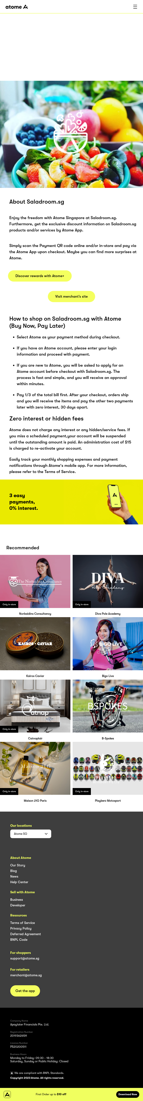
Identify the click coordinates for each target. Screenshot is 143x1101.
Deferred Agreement (25, 934)
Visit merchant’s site (71, 296)
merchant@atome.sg (26, 975)
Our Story (17, 865)
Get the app (25, 991)
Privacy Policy (20, 928)
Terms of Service (22, 923)
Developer (17, 905)
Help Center (19, 882)
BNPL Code (18, 940)
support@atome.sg (24, 958)
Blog (13, 871)
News (14, 876)
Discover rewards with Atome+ (39, 276)
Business (16, 900)
